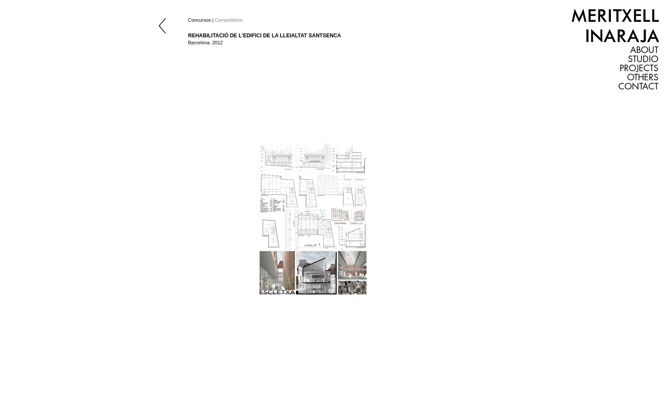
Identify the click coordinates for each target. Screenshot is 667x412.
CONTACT (638, 86)
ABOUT (644, 50)
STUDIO (643, 59)
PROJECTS (639, 68)
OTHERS (642, 77)
